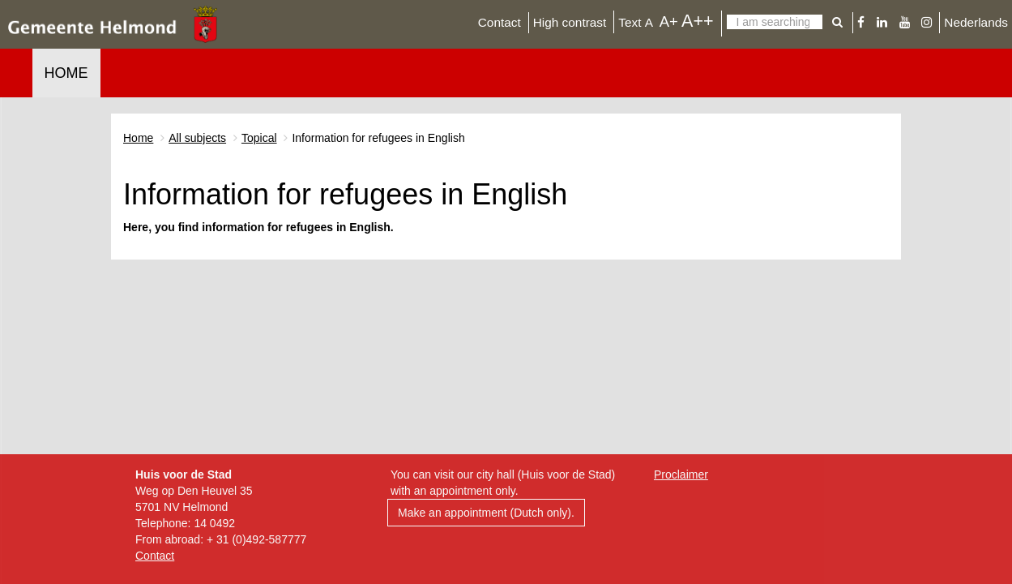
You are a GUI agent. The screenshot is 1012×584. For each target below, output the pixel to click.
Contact (499, 22)
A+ (669, 21)
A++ (697, 21)
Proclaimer (681, 474)
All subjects (197, 137)
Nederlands (976, 22)
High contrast (570, 22)
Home (66, 73)
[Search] (774, 22)
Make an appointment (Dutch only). (486, 512)
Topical (259, 137)
